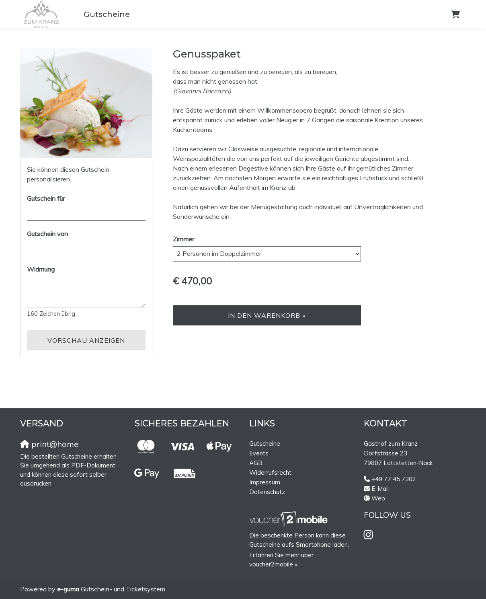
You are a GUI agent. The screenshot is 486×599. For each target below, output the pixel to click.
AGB (255, 463)
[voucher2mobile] (289, 519)
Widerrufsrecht (270, 472)
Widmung (41, 269)
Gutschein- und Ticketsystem (111, 589)
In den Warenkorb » (267, 315)
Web (378, 498)
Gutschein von (47, 234)
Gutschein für (46, 198)
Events (259, 453)
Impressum (264, 482)
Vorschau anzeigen (86, 340)
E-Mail (380, 488)
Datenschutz (267, 492)
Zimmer (183, 239)
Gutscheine (107, 14)
